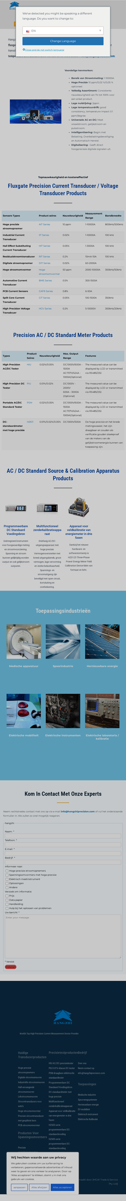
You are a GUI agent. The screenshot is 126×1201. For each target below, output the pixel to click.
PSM (29, 409)
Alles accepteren (62, 1187)
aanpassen (19, 1187)
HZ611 (30, 428)
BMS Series (45, 287)
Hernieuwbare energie (102, 672)
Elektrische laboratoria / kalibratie (102, 743)
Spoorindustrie (63, 672)
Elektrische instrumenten (63, 742)
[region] (43, 1173)
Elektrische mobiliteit (24, 742)
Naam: (9, 838)
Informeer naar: (14, 873)
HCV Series (45, 315)
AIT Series (44, 231)
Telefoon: (11, 847)
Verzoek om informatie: (18, 898)
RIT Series (44, 263)
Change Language (63, 41)
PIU (29, 390)
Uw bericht (12, 919)
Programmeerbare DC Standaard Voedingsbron (16, 536)
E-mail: (9, 856)
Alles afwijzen (39, 1187)
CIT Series (44, 304)
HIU (29, 371)
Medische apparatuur (23, 672)
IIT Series (44, 241)
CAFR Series (46, 298)
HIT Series (44, 252)
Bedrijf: (10, 864)
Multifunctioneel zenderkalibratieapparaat (47, 536)
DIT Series (44, 270)
